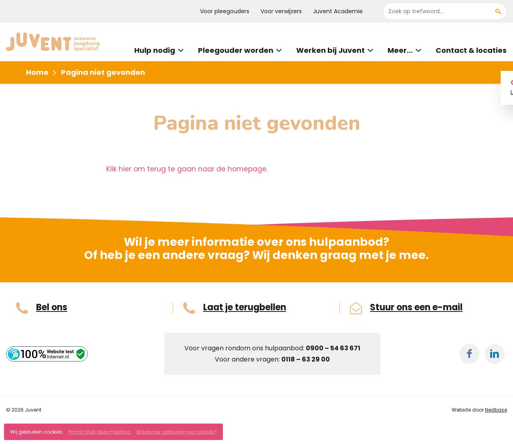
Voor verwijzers (281, 11)
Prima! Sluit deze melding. (100, 431)
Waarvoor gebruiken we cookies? (176, 431)
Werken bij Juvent (330, 50)
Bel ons (51, 307)
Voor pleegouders (224, 11)
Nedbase (496, 409)
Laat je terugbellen (244, 307)
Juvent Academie (338, 11)
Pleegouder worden (235, 50)
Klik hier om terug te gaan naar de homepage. (187, 169)
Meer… (400, 50)
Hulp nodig (154, 50)
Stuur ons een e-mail (416, 307)
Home (37, 72)
